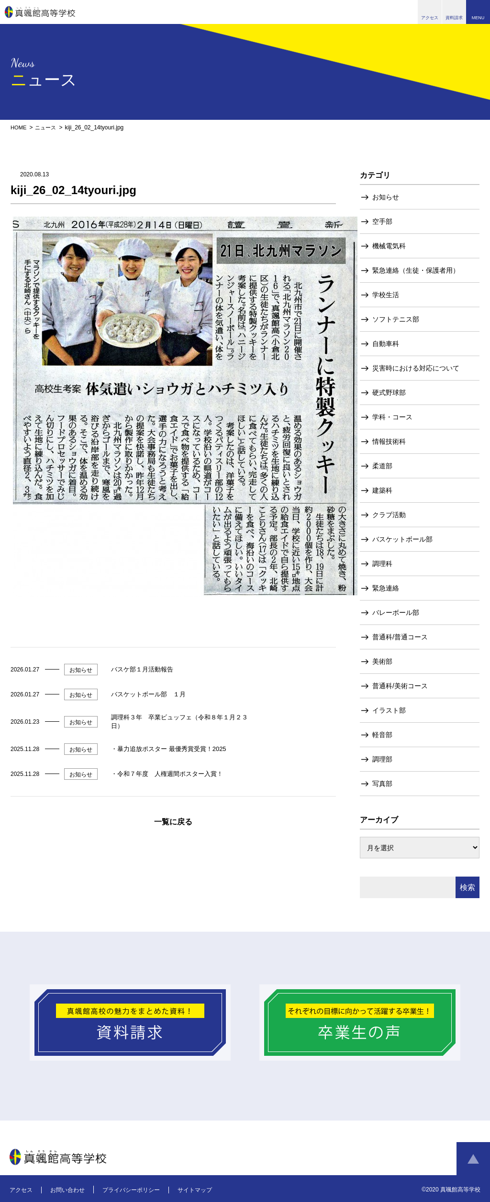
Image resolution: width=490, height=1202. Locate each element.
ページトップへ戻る (473, 1159)
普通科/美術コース (400, 686)
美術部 (382, 661)
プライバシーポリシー (131, 1190)
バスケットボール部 (402, 539)
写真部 (382, 783)
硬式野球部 (389, 392)
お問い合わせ (67, 1190)
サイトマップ (195, 1190)
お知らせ (385, 197)
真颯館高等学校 (40, 12)
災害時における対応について (415, 368)
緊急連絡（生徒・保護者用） (415, 270)
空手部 (382, 221)
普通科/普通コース (400, 637)
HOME (19, 127)
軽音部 (382, 735)
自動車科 (385, 343)
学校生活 (385, 295)
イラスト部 (389, 710)
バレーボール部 (395, 612)
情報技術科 (389, 441)
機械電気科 (389, 246)
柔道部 (382, 466)
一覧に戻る (173, 822)
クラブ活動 (389, 515)
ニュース (47, 127)
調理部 (382, 759)
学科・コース (392, 417)
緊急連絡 (385, 588)
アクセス (21, 1190)
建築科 (382, 490)
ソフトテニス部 (395, 319)
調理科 (382, 563)
